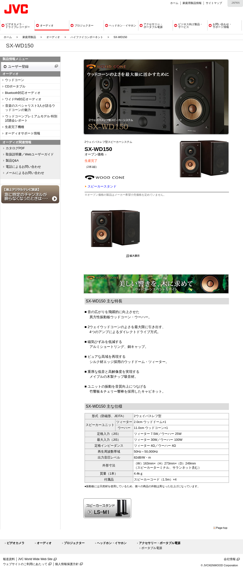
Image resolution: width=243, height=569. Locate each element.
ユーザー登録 (18, 66)
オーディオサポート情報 (22, 133)
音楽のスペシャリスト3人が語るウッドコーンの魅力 (30, 108)
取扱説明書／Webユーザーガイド (30, 154)
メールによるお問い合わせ (25, 173)
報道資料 (9, 559)
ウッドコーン (14, 80)
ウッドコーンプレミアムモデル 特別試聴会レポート (31, 118)
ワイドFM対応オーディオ (23, 99)
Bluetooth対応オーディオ (22, 93)
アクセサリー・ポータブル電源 (159, 543)
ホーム (174, 2)
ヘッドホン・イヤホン (112, 543)
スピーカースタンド (102, 186)
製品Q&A (12, 160)
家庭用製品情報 (192, 2)
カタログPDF (15, 148)
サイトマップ (214, 2)
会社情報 (230, 559)
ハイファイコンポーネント (87, 37)
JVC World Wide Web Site (35, 559)
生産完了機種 (14, 127)
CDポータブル (15, 86)
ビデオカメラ (15, 543)
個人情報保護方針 (67, 564)
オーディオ (53, 37)
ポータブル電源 (151, 548)
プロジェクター (74, 543)
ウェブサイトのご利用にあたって (25, 564)
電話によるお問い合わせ (23, 167)
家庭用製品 (29, 37)
